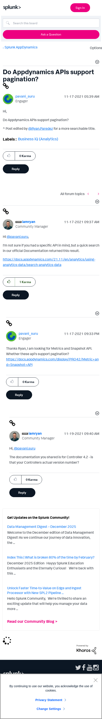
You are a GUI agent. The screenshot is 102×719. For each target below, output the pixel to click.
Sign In (80, 8)
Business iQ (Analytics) (38, 139)
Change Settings (49, 709)
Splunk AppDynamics (21, 47)
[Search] (51, 22)
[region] (51, 696)
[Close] (95, 680)
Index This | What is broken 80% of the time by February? (50, 557)
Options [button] (94, 48)
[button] (96, 62)
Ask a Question (51, 34)
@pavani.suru (17, 236)
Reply (16, 169)
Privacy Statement (48, 700)
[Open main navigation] (96, 7)
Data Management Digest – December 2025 (41, 526)
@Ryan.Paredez (40, 128)
